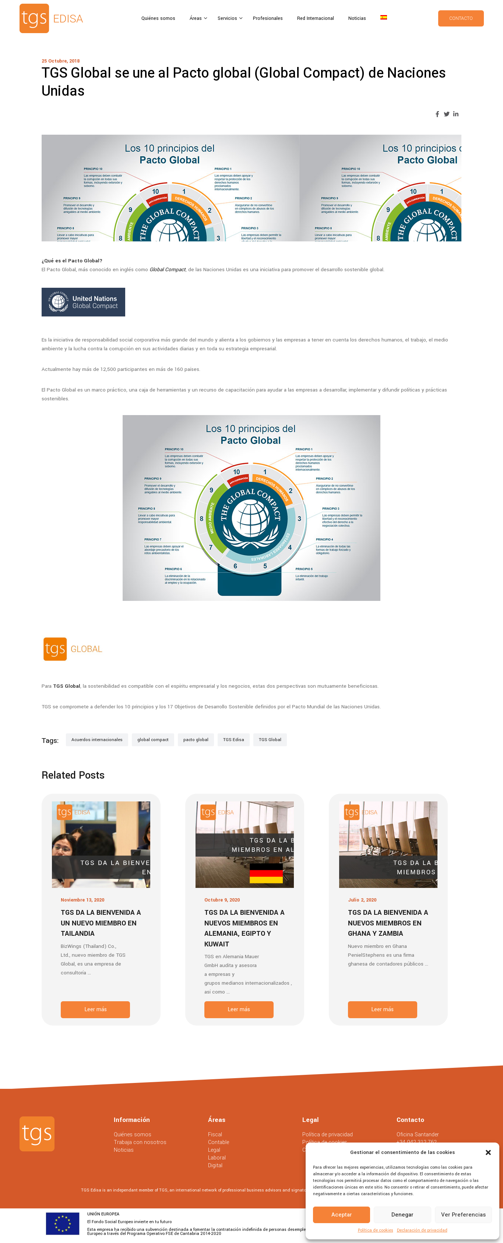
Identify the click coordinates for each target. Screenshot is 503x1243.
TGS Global (270, 740)
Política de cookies (375, 1230)
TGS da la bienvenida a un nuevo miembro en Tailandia (101, 923)
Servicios (228, 18)
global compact (153, 740)
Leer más (95, 1009)
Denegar (402, 1215)
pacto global (195, 740)
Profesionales (268, 18)
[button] (488, 1152)
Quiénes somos (158, 18)
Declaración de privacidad (422, 1230)
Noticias (357, 18)
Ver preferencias (463, 1215)
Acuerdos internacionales (97, 740)
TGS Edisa (233, 740)
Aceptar (341, 1215)
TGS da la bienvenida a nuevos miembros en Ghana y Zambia (388, 923)
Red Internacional (315, 18)
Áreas (196, 18)
